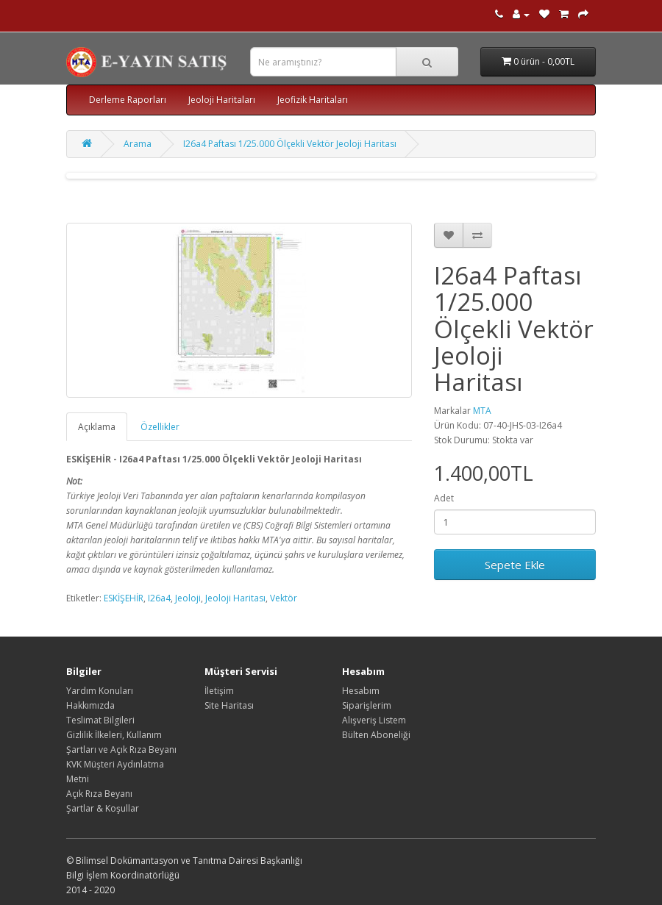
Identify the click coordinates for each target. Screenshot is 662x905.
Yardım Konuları (99, 690)
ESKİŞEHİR (123, 598)
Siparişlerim (366, 705)
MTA (482, 410)
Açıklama (96, 427)
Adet (444, 498)
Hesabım (361, 690)
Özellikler (159, 427)
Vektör (283, 598)
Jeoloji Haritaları (221, 99)
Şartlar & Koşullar (102, 808)
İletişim (219, 690)
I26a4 (159, 598)
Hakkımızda (90, 705)
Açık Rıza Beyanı (99, 793)
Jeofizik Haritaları (312, 99)
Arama (138, 143)
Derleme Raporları (127, 99)
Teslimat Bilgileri (100, 720)
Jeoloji (188, 598)
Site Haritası (229, 705)
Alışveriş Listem (374, 720)
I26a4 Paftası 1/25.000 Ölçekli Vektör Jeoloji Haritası (289, 143)
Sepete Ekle (515, 564)
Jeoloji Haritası (235, 598)
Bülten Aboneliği (376, 735)
